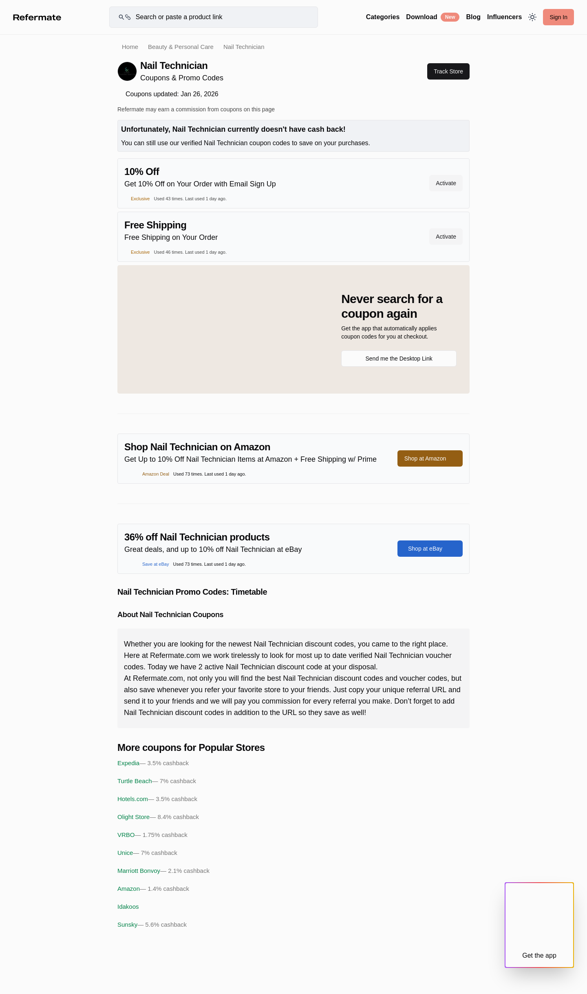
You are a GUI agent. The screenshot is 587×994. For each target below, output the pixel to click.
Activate (446, 183)
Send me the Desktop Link (398, 358)
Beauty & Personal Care (181, 46)
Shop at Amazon (430, 458)
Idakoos (128, 906)
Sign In (558, 17)
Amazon (153, 888)
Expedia (153, 763)
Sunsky (152, 924)
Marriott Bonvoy (163, 871)
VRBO (152, 835)
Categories (383, 16)
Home (130, 46)
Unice (147, 853)
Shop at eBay (430, 548)
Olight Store (158, 817)
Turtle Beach (156, 781)
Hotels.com (157, 799)
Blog (473, 16)
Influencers (504, 16)
